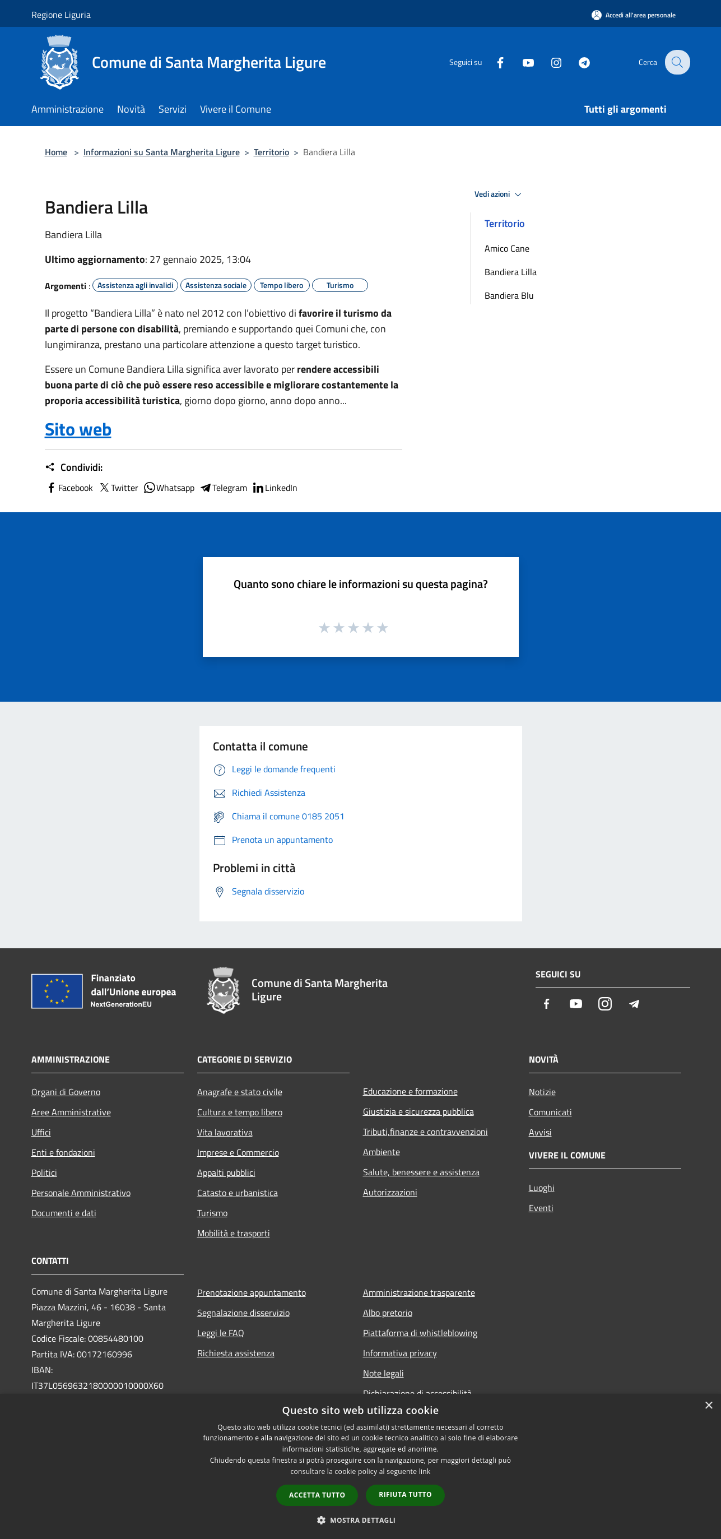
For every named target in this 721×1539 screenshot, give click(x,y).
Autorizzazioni (390, 1192)
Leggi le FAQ (220, 1332)
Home (56, 152)
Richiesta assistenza (236, 1353)
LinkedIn (274, 487)
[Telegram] (577, 61)
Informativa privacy (400, 1353)
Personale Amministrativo (81, 1192)
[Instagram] (549, 61)
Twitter (117, 487)
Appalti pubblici (226, 1172)
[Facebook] (493, 61)
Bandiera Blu (509, 295)
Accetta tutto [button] (317, 1495)
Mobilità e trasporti (233, 1233)
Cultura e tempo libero (239, 1112)
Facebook (69, 487)
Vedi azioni (500, 194)
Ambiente (381, 1151)
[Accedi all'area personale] (633, 15)
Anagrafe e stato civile (239, 1091)
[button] (360, 1520)
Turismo (212, 1213)
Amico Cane (507, 248)
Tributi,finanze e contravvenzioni (425, 1131)
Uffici (41, 1132)
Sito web (78, 428)
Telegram (223, 487)
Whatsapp (168, 487)
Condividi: (74, 467)
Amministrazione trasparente (419, 1292)
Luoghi (542, 1187)
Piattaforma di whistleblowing (420, 1332)
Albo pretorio (387, 1312)
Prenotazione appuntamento (251, 1292)
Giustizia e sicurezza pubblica (418, 1111)
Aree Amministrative (71, 1112)
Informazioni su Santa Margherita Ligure (161, 152)
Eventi (541, 1207)
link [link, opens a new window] (425, 1471)
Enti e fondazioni (63, 1152)
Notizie (542, 1091)
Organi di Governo (65, 1091)
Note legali (383, 1373)
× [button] (708, 1406)
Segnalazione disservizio (243, 1312)
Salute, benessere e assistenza (421, 1172)
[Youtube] (521, 61)
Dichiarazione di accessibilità (417, 1393)
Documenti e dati (63, 1213)
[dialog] (360, 1466)
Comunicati (550, 1112)
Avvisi (540, 1132)
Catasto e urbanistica (237, 1192)
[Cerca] (676, 62)
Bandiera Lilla (511, 272)
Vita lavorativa (225, 1132)
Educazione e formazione (410, 1091)
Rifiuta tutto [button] (405, 1494)
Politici (44, 1172)
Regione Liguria (61, 14)
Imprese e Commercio (238, 1152)
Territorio (271, 152)
